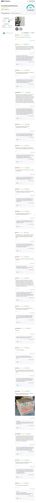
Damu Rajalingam (18, 433)
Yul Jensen (17, 44)
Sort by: (25, 32)
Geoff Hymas (17, 70)
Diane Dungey (17, 391)
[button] (27, 1)
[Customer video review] (17, 29)
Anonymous (17, 145)
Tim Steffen (17, 483)
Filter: (32, 32)
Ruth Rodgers (17, 211)
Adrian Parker (17, 124)
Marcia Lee (17, 232)
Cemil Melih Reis (17, 92)
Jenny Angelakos (18, 328)
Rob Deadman (17, 167)
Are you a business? (32, 1)
